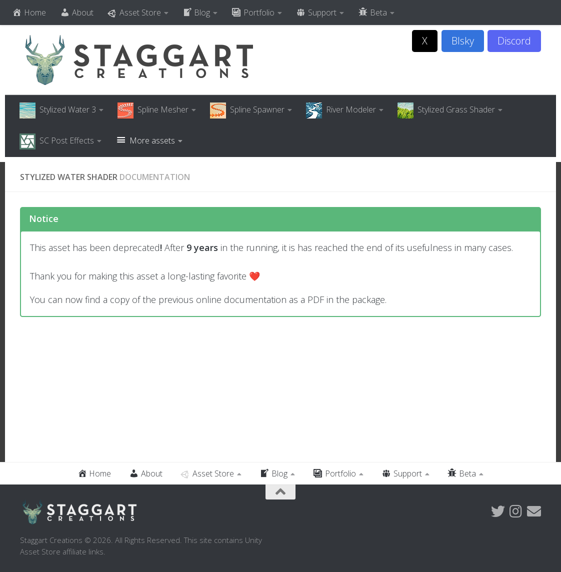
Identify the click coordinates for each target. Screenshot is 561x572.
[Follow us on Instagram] (516, 511)
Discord (514, 41)
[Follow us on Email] (534, 511)
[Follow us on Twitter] (498, 511)
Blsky (463, 41)
